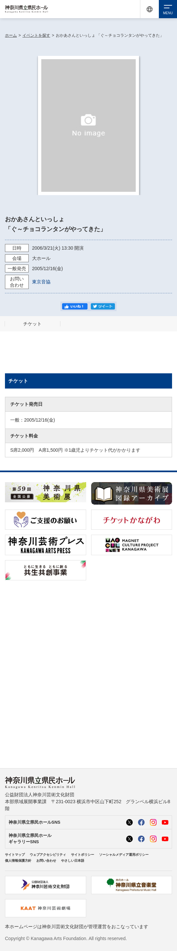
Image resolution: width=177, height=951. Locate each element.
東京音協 (41, 281)
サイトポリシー (82, 854)
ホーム (11, 35)
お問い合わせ (46, 860)
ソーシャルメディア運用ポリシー (124, 854)
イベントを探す (36, 35)
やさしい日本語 (72, 860)
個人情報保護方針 (18, 860)
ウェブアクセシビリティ (48, 854)
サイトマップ (15, 854)
